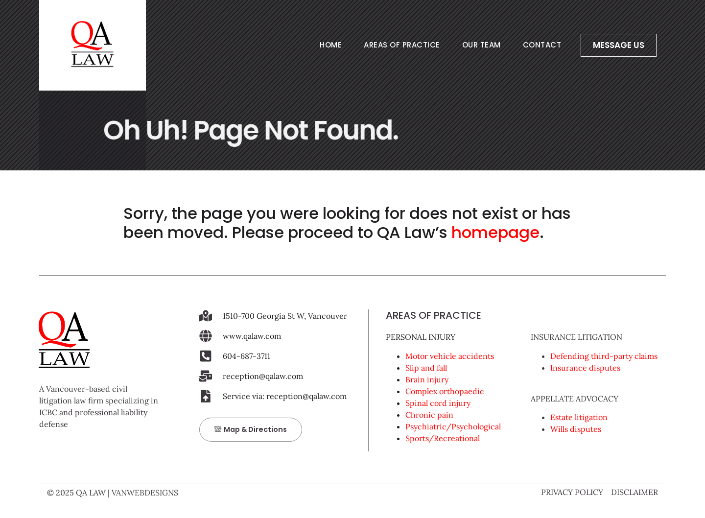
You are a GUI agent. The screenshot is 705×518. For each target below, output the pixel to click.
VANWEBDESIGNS (145, 492)
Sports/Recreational (442, 438)
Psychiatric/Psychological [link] (453, 426)
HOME (331, 45)
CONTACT (542, 45)
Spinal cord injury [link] (437, 403)
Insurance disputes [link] (585, 368)
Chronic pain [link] (429, 415)
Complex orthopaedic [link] (444, 391)
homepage (495, 232)
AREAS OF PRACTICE (402, 45)
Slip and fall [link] (426, 368)
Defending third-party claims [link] (604, 356)
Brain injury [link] (426, 379)
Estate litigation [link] (579, 417)
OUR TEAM (481, 45)
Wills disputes (575, 429)
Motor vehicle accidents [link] (449, 356)
